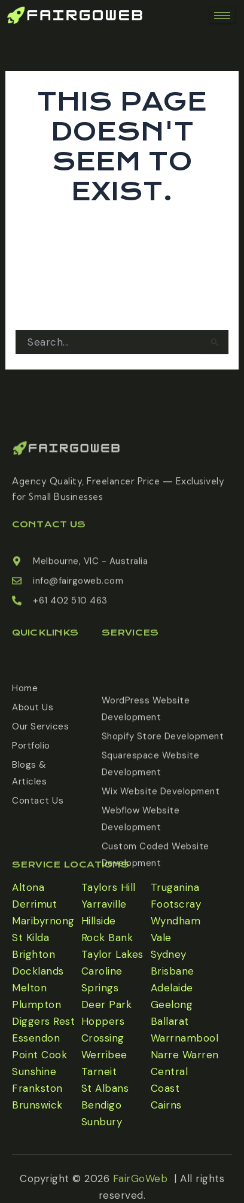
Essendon (36, 1038)
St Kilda (30, 937)
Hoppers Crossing (103, 1030)
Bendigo (101, 1105)
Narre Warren (185, 1054)
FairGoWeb (140, 1192)
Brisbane (172, 971)
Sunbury (102, 1121)
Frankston (37, 1088)
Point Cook (39, 1054)
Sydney (169, 954)
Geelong (172, 1004)
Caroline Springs (102, 979)
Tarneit (99, 1071)
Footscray (176, 904)
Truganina (175, 887)
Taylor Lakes (112, 954)
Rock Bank (107, 937)
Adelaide (172, 987)
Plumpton (36, 1004)
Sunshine (34, 1071)
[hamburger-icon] (222, 15)
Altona (28, 887)
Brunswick (37, 1105)
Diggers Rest (43, 1021)
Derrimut (34, 904)
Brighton (33, 954)
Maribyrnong (43, 920)
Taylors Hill (108, 887)
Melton (29, 987)
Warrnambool (185, 1038)
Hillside (98, 920)
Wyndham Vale (176, 929)
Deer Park (106, 1004)
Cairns (166, 1105)
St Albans (105, 1088)
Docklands (38, 971)
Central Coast (169, 1080)
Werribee (104, 1054)
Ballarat (170, 1021)
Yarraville (104, 904)
